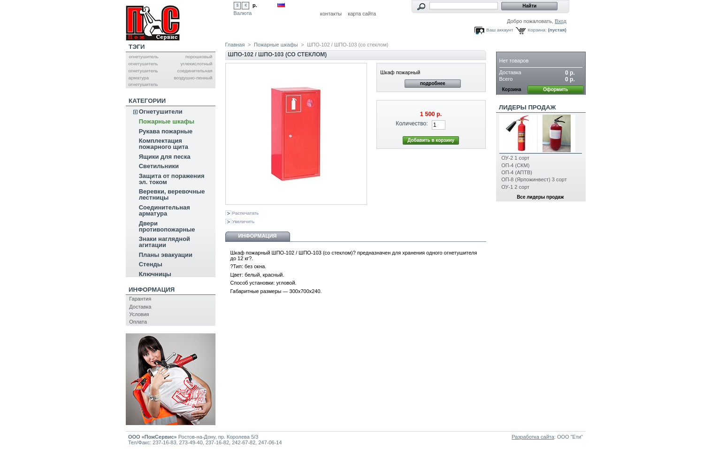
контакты (331, 13)
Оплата (138, 322)
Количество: (412, 123)
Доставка (140, 307)
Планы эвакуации (165, 254)
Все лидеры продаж (540, 197)
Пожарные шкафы (167, 121)
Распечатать (245, 213)
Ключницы (155, 274)
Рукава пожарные (166, 131)
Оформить (555, 89)
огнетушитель (143, 56)
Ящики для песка (165, 156)
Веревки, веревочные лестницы (172, 194)
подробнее (432, 83)
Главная (235, 44)
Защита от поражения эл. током (172, 179)
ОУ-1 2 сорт (515, 187)
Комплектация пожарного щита (163, 143)
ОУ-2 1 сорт (515, 158)
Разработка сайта (533, 437)
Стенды (150, 264)
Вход (560, 21)
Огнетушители (161, 111)
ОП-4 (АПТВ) (516, 172)
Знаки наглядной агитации (164, 241)
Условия (139, 314)
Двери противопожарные (167, 226)
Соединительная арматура (164, 210)
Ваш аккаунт (499, 29)
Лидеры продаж (527, 107)
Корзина (514, 46)
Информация (152, 289)
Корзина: (537, 29)
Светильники (159, 166)
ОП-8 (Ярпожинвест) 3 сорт (533, 179)
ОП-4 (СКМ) (515, 165)
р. (254, 5)
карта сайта (362, 13)
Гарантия (140, 299)
